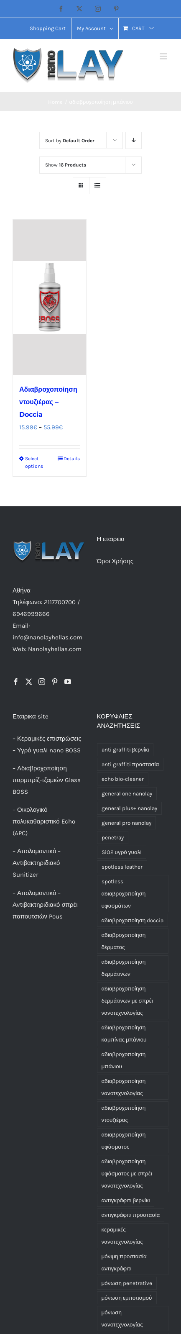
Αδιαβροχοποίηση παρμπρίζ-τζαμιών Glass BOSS (47, 779)
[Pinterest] (54, 681)
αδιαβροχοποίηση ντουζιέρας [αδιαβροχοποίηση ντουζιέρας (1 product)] (124, 1114)
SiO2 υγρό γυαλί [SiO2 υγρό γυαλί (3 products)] (122, 852)
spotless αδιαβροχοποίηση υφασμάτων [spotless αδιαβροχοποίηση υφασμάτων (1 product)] (124, 893)
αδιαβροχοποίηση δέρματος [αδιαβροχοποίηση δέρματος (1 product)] (124, 941)
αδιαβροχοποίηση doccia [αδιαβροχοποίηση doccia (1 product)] (133, 920)
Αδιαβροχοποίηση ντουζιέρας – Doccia (48, 401)
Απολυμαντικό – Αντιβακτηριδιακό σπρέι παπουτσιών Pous (45, 904)
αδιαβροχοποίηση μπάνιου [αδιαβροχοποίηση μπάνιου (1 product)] (124, 1060)
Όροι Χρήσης (115, 561)
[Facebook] (16, 681)
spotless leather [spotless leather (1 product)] (122, 867)
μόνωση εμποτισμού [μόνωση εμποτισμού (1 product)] (127, 1298)
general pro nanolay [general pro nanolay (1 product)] (126, 823)
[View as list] (97, 185)
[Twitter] (28, 681)
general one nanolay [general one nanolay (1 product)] (127, 793)
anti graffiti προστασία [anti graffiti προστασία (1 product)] (130, 764)
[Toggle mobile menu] (164, 56)
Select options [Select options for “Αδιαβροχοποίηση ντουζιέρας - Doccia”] (34, 462)
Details (72, 459)
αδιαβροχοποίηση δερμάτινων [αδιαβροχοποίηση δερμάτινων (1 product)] (124, 968)
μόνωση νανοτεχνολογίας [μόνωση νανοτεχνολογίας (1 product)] (122, 1318)
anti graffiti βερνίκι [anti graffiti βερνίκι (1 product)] (125, 750)
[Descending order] (133, 140)
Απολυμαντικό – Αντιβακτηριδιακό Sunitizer (37, 862)
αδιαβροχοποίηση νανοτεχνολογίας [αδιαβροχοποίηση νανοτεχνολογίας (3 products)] (124, 1087)
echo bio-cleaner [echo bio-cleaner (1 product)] (123, 779)
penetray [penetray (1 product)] (113, 837)
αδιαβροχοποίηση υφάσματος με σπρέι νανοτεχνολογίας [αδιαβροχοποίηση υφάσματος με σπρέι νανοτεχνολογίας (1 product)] (127, 1173)
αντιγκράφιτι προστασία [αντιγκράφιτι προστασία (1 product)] (131, 1215)
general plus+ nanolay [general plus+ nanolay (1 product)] (129, 808)
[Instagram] (41, 681)
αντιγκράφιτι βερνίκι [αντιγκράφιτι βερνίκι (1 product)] (126, 1200)
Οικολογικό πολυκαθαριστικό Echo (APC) (44, 821)
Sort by (69, 141)
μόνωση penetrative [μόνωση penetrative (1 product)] (127, 1283)
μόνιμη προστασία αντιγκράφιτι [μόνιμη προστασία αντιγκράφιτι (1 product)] (124, 1262)
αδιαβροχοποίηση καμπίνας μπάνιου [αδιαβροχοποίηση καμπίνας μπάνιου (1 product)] (124, 1033)
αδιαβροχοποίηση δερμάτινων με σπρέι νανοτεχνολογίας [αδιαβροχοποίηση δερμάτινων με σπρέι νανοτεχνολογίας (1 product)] (127, 1000)
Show (65, 165)
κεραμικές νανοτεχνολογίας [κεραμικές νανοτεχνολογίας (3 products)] (122, 1235)
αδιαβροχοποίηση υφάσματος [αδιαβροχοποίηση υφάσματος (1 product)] (124, 1140)
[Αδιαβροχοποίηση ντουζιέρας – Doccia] (49, 297)
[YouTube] (67, 681)
